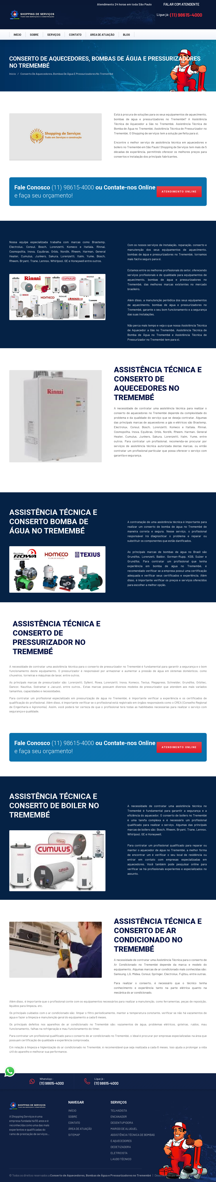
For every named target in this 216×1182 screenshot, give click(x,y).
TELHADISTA (119, 1110)
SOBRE (34, 34)
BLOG (126, 34)
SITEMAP (74, 1134)
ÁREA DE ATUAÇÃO (80, 1128)
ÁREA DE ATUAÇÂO (102, 34)
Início (12, 73)
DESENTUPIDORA (122, 1122)
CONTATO (75, 34)
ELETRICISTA (119, 1153)
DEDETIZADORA (121, 1146)
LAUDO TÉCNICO (121, 1159)
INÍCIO (17, 34)
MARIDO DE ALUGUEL (124, 1128)
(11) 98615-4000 (186, 15)
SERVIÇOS (53, 34)
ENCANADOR (119, 1116)
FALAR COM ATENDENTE (181, 4)
